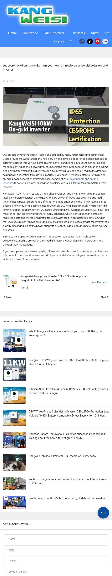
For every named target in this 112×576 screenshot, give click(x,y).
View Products (99, 282)
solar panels (76, 179)
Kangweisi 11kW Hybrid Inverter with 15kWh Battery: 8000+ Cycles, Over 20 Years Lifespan (69, 362)
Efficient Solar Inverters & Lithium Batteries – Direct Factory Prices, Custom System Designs (68, 391)
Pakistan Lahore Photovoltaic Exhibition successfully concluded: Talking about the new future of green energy (67, 436)
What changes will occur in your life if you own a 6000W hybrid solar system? (66, 333)
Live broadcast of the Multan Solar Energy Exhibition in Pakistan (67, 498)
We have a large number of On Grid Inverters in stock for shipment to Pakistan (68, 481)
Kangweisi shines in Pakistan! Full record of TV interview (62, 456)
